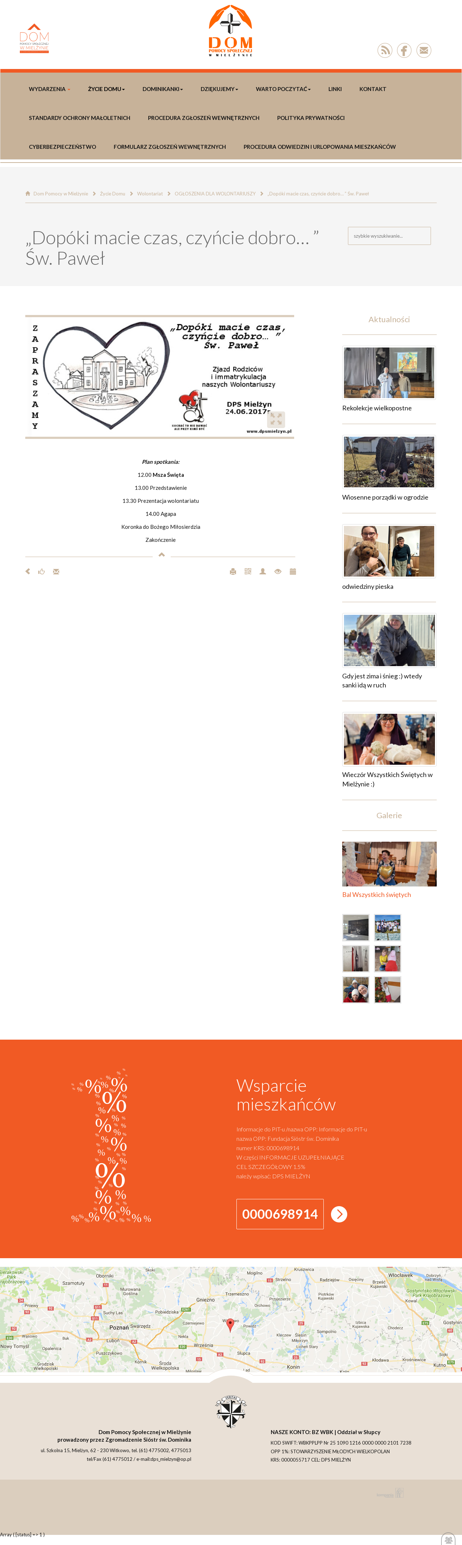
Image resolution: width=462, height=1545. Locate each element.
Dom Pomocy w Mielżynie (61, 194)
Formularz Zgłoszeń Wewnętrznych (170, 146)
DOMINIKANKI (163, 89)
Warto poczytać (283, 89)
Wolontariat (150, 194)
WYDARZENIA (49, 89)
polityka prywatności (311, 118)
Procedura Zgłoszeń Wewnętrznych (204, 118)
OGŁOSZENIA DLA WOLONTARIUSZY (215, 194)
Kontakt (373, 89)
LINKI (335, 89)
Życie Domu (106, 89)
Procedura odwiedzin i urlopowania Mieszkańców (320, 146)
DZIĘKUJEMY (219, 89)
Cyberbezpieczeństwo (62, 146)
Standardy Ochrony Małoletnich (79, 118)
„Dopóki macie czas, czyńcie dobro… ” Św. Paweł (318, 194)
